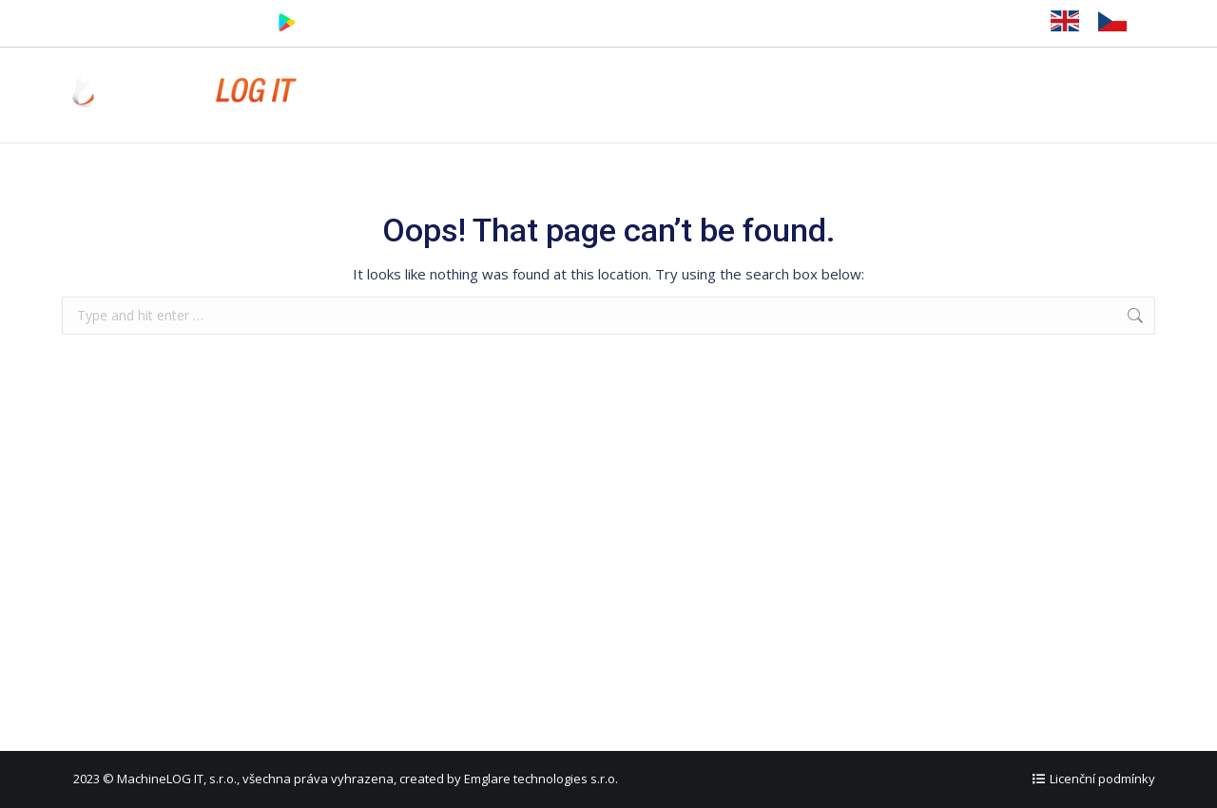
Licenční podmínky (1102, 778)
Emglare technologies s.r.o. (541, 778)
